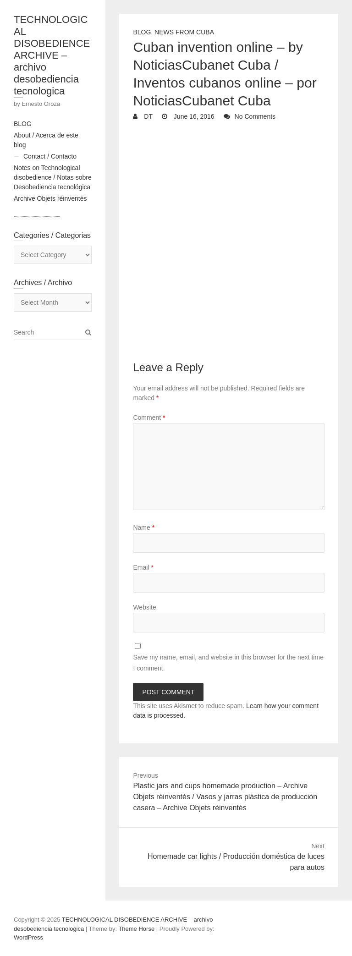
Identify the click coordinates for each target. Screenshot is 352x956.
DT (147, 116)
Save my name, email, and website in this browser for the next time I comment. (228, 663)
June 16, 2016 (193, 116)
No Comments (255, 116)
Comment (149, 417)
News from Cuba (184, 32)
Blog (142, 32)
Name (143, 527)
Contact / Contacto (50, 156)
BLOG (23, 123)
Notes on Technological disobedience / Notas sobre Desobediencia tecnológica (53, 177)
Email (143, 567)
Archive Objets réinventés (50, 198)
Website (144, 607)
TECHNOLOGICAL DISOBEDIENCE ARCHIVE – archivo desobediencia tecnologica (52, 55)
